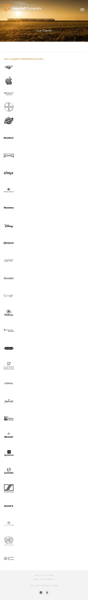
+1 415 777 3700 (46, 575)
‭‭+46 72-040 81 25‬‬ (47, 579)
